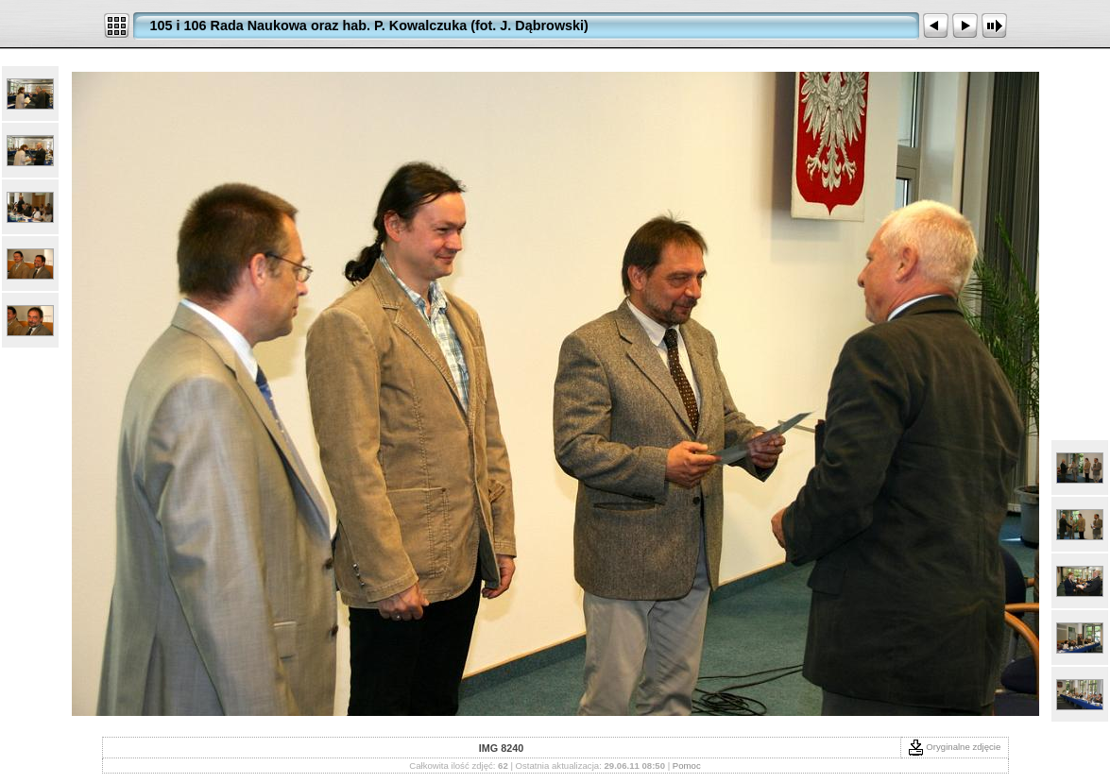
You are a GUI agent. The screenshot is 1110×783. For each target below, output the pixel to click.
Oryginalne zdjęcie (954, 746)
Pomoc (687, 765)
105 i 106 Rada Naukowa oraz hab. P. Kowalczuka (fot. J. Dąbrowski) (369, 25)
